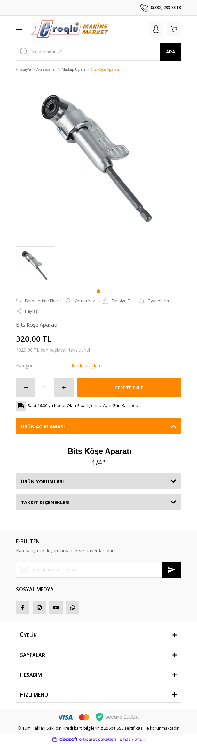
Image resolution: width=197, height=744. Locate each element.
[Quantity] (44, 387)
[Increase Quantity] (63, 387)
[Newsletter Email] (98, 570)
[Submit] (171, 570)
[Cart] (174, 29)
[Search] (98, 52)
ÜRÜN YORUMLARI (42, 481)
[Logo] (69, 29)
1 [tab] (98, 291)
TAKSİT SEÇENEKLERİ (45, 502)
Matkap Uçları (86, 366)
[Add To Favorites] (37, 301)
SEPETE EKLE (129, 388)
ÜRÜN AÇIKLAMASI (43, 426)
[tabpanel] (35, 265)
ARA (170, 52)
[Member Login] (156, 29)
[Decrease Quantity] (25, 387)
